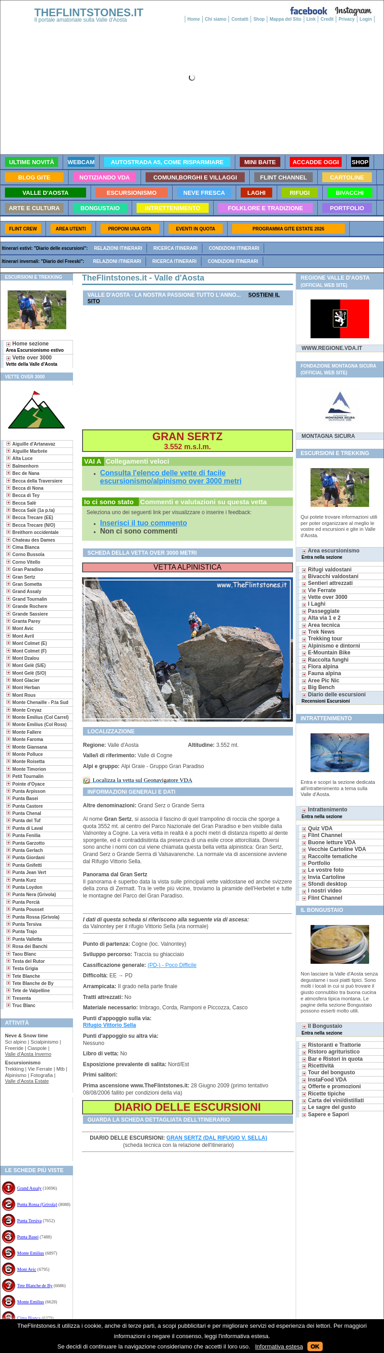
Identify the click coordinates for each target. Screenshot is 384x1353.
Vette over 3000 (31, 360)
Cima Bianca (29, 1318)
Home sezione (35, 347)
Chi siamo (216, 19)
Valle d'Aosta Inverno (28, 1054)
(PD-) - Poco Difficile (171, 965)
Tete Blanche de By (34, 1285)
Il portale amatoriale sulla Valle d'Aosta (80, 20)
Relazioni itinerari (118, 248)
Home (193, 19)
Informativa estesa (279, 1346)
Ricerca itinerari (175, 248)
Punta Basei (28, 1236)
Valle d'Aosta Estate (27, 1081)
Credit (327, 19)
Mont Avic (26, 1269)
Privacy (346, 19)
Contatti (239, 19)
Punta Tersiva (29, 1220)
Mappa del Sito (286, 19)
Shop (259, 19)
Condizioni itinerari (234, 248)
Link (311, 19)
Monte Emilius (30, 1253)
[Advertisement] (33, 1126)
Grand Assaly (29, 1188)
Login (366, 19)
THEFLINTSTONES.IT (88, 12)
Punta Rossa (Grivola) (37, 1204)
